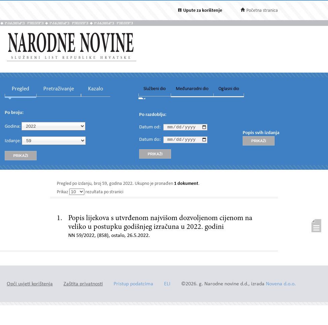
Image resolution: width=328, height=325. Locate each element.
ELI (167, 284)
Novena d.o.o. (281, 284)
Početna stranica (262, 10)
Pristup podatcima (133, 284)
